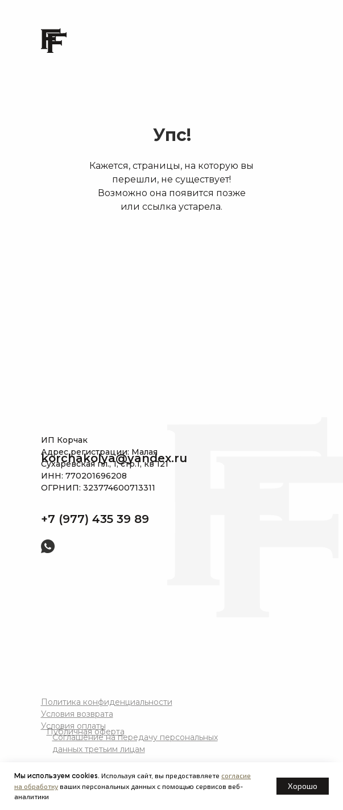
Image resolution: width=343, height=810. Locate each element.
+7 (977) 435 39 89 (95, 519)
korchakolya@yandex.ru (114, 458)
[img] (100, 546)
